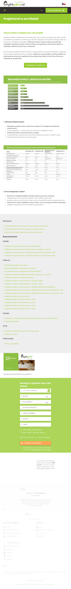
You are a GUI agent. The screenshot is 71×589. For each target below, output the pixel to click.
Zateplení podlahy (12, 321)
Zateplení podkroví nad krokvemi (17, 296)
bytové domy (10, 232)
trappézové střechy (40, 226)
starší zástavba (21, 232)
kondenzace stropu (25, 226)
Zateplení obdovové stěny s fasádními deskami (23, 246)
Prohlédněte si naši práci (35, 65)
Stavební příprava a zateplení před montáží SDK (23, 271)
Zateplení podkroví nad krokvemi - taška (20, 305)
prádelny (34, 229)
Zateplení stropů (11, 334)
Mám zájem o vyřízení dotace (34, 432)
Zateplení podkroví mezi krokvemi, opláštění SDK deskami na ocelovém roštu (34, 293)
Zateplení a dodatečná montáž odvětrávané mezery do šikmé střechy (31, 318)
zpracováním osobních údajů (41, 450)
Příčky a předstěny (12, 344)
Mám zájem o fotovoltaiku (32, 430)
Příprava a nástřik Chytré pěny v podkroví (20, 268)
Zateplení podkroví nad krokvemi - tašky (20, 309)
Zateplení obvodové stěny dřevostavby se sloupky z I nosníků (28, 249)
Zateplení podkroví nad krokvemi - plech (20, 299)
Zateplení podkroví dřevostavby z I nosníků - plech (24, 281)
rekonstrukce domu (35, 232)
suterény (8, 226)
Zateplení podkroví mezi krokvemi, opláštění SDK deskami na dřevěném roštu (34, 290)
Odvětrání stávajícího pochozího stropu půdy (22, 331)
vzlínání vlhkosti (10, 229)
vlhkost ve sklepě (23, 229)
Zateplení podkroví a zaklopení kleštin (19, 277)
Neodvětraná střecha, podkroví (16, 265)
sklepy (14, 226)
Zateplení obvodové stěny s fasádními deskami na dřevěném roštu (30, 252)
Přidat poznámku (43, 437)
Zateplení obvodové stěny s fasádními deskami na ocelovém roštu (30, 255)
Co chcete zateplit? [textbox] (30, 390)
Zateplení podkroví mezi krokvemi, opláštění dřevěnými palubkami (30, 287)
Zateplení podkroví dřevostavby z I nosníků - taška (24, 284)
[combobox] (36, 391)
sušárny (41, 229)
